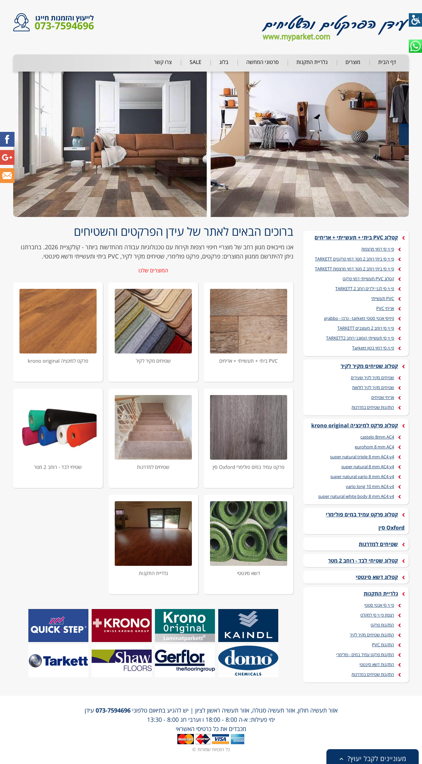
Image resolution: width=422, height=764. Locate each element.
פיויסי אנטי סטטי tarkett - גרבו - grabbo (359, 318)
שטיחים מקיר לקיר (153, 360)
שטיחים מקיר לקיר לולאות (373, 387)
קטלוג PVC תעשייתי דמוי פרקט (368, 279)
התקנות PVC (383, 645)
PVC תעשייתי (382, 298)
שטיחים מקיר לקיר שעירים (372, 378)
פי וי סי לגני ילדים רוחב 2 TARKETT (364, 288)
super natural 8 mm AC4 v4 (367, 467)
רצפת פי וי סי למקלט (377, 615)
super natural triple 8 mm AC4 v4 (362, 457)
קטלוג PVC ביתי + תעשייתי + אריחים (356, 237)
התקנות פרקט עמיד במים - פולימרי (365, 654)
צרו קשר (163, 62)
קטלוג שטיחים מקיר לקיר (369, 366)
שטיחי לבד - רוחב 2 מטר (58, 467)
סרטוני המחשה (262, 62)
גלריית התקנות (312, 62)
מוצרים (353, 62)
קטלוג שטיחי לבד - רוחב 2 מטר (363, 560)
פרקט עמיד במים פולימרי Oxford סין (249, 467)
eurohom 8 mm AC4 (374, 447)
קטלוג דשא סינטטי (377, 577)
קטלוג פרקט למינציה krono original (354, 425)
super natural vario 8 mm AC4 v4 (362, 476)
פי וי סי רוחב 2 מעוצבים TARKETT (365, 328)
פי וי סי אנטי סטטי (379, 605)
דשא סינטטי (248, 573)
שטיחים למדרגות (153, 467)
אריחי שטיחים (382, 397)
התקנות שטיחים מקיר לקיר (372, 635)
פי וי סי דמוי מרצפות (377, 249)
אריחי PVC (385, 308)
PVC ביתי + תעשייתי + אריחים (248, 360)
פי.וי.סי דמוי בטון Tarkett (373, 348)
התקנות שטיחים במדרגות (372, 407)
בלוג (223, 62)
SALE (195, 62)
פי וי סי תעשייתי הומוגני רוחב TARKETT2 (360, 338)
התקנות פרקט (382, 625)
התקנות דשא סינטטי (376, 664)
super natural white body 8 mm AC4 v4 (356, 496)
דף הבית (387, 62)
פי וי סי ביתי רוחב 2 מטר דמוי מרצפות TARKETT (354, 269)
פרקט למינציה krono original (58, 360)
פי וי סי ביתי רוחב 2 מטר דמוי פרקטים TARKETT (354, 259)
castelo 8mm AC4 (377, 437)
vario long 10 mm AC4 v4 (370, 486)
